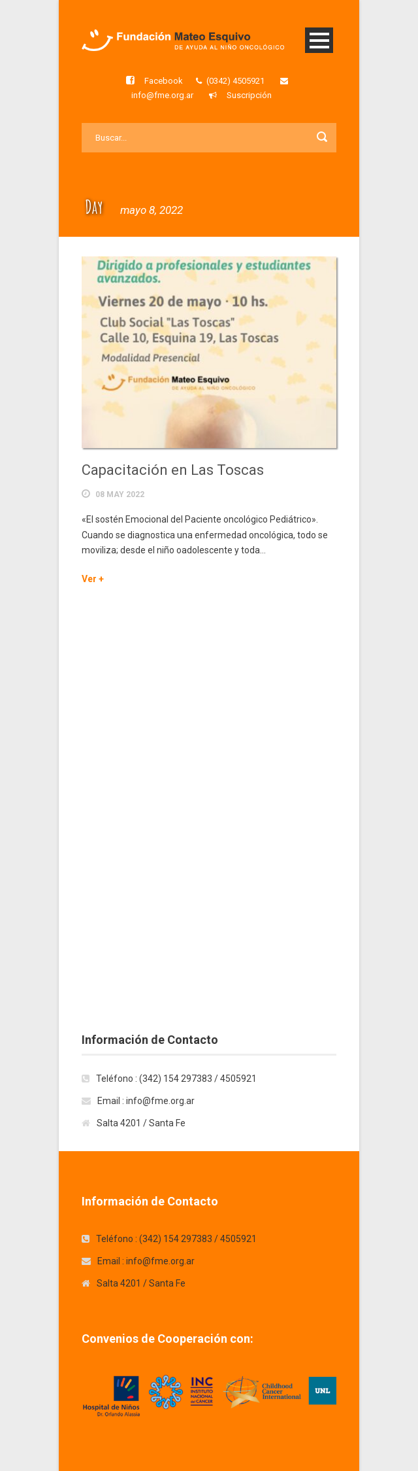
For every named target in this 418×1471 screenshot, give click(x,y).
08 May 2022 (119, 494)
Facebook (163, 81)
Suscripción (249, 95)
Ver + (93, 579)
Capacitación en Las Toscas (173, 470)
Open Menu (319, 40)
